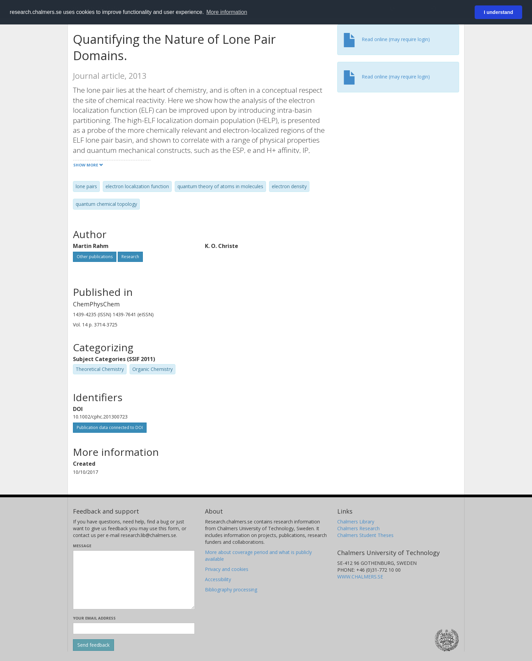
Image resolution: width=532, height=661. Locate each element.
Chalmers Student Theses (365, 535)
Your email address (94, 618)
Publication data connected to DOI (110, 427)
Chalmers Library (355, 521)
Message (82, 545)
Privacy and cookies (226, 569)
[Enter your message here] (134, 579)
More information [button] (226, 12)
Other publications (95, 257)
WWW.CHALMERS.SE (360, 576)
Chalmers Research (358, 528)
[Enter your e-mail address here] (134, 628)
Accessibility (218, 579)
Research (130, 257)
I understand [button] (498, 12)
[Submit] (93, 645)
